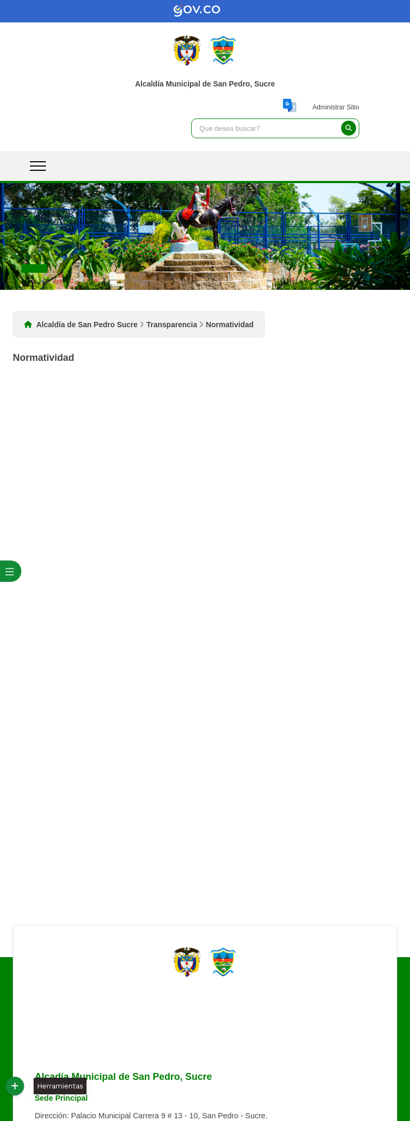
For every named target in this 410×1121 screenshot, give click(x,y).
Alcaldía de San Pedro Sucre (87, 324)
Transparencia (171, 324)
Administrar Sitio (335, 107)
